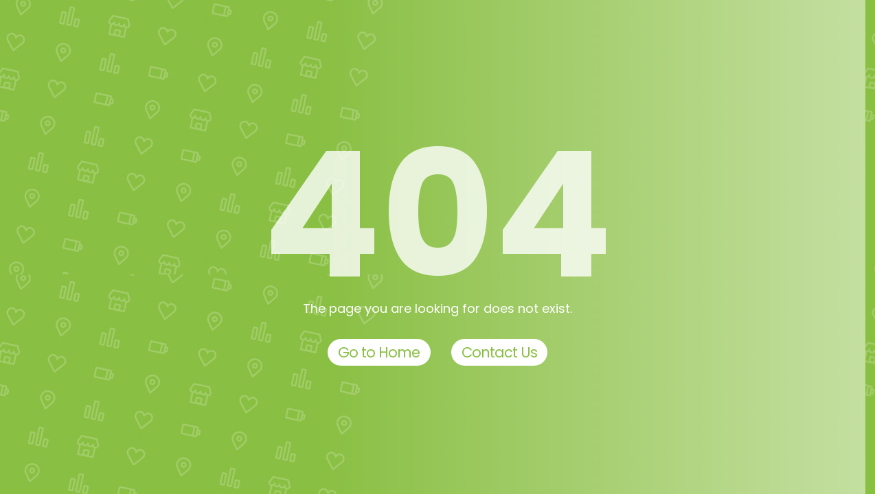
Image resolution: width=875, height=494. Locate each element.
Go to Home (379, 352)
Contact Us (500, 352)
